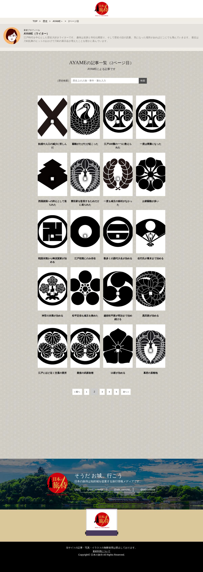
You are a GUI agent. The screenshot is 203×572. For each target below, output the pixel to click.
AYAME (57, 21)
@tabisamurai (149, 490)
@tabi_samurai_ (94, 490)
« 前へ (73, 391)
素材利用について (101, 551)
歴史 (45, 21)
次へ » (130, 391)
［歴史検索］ (63, 80)
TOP (35, 21)
